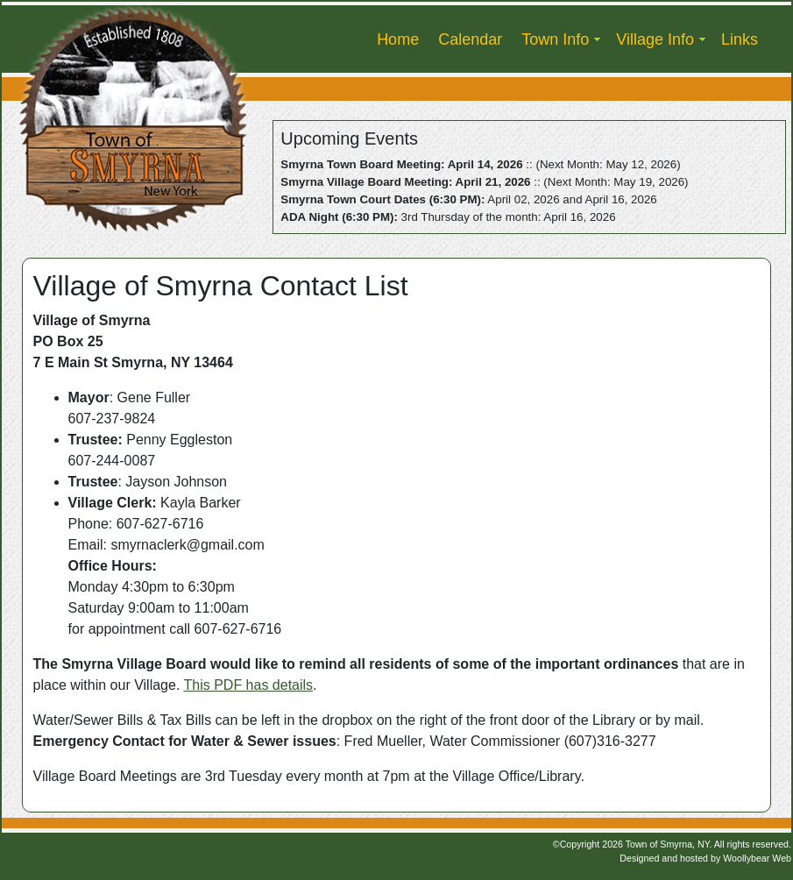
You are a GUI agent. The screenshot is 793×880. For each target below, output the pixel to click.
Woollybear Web (757, 858)
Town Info (555, 39)
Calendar (470, 39)
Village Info (655, 39)
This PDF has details (249, 685)
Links (739, 39)
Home (398, 39)
